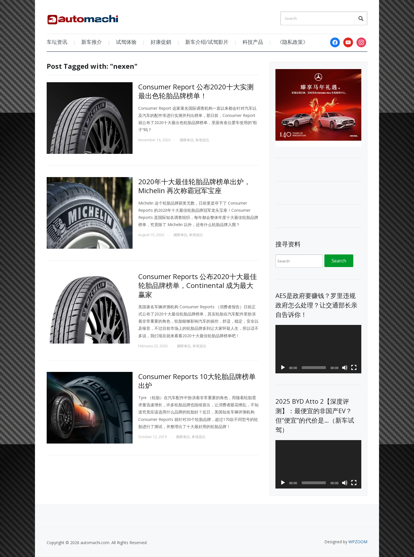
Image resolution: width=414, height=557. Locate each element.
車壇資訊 (202, 140)
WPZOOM (357, 541)
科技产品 (253, 41)
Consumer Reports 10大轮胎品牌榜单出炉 (197, 381)
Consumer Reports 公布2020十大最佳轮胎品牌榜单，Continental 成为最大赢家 (197, 285)
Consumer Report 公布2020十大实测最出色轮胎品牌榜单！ (196, 91)
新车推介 (91, 41)
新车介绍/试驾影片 (206, 41)
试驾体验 (126, 41)
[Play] (283, 367)
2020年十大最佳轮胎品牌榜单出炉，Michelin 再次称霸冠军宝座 (194, 186)
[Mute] (345, 367)
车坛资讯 (57, 41)
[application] (318, 349)
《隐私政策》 (292, 41)
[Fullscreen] (354, 367)
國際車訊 (187, 140)
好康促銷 (161, 41)
